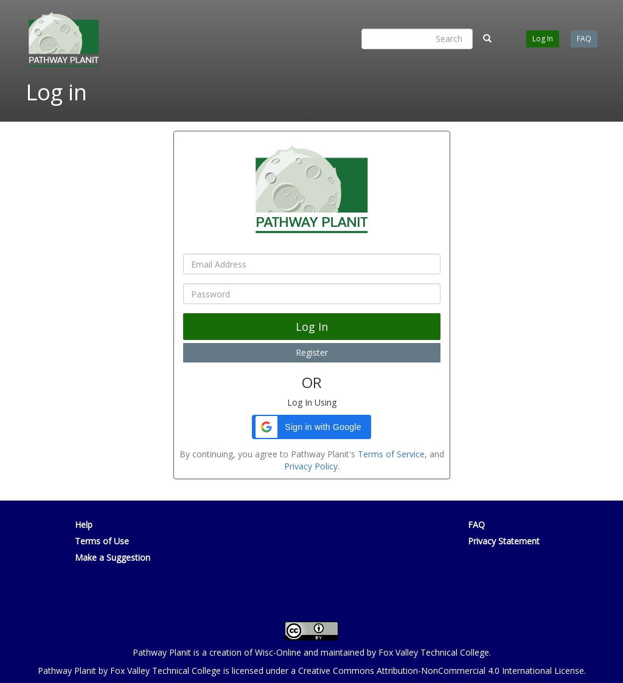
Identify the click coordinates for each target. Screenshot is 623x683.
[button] (312, 427)
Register (312, 352)
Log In (542, 38)
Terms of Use (102, 541)
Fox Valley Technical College (433, 652)
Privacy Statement (504, 541)
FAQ (584, 38)
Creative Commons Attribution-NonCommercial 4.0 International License (441, 670)
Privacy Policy (311, 466)
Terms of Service (391, 454)
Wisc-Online (278, 652)
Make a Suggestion (112, 557)
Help (83, 524)
